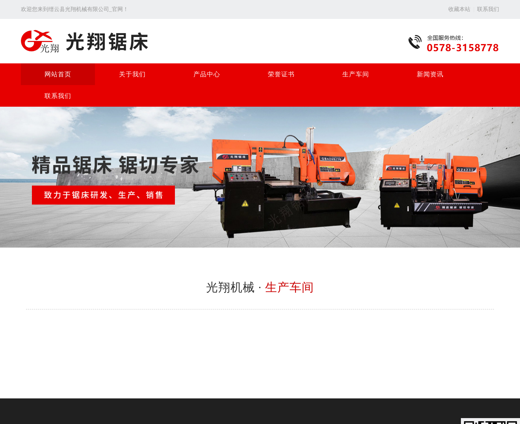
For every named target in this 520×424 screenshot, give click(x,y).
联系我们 (488, 9)
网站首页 (58, 74)
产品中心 (206, 74)
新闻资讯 (430, 74)
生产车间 (355, 74)
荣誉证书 (281, 74)
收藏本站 (459, 9)
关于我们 (132, 74)
